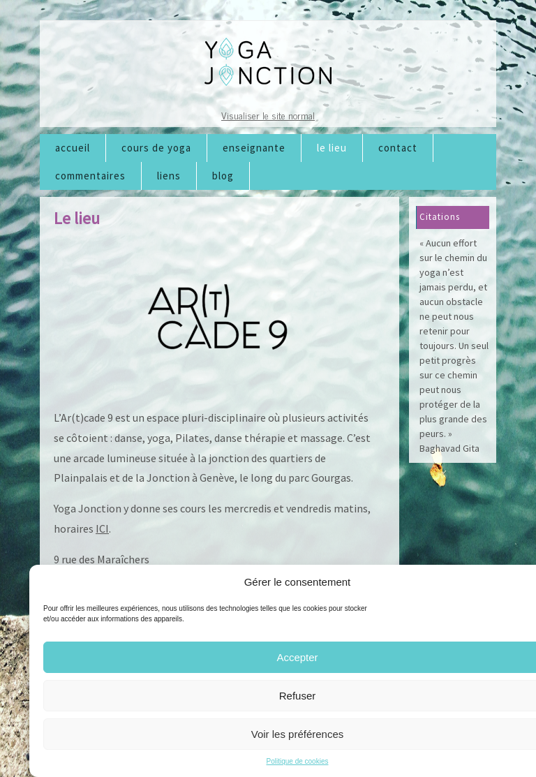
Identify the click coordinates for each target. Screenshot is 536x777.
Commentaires (90, 175)
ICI (102, 528)
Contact (397, 147)
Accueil (72, 147)
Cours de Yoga (156, 147)
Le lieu (332, 147)
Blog (223, 175)
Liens (169, 175)
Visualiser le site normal (268, 115)
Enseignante (254, 147)
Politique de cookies (298, 761)
